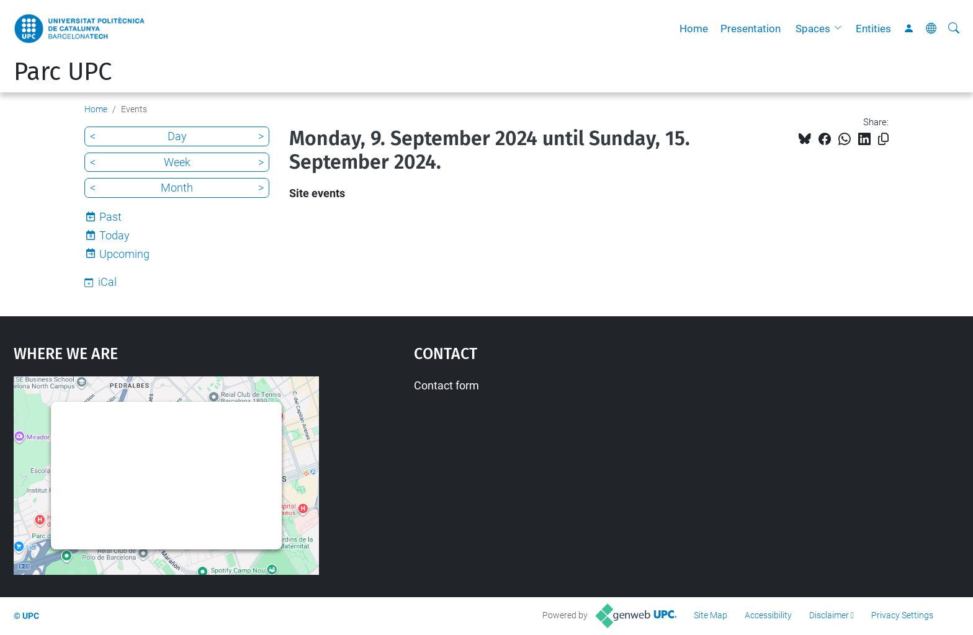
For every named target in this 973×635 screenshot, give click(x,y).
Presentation (750, 28)
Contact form (446, 385)
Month (177, 187)
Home (693, 28)
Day (177, 136)
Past (110, 216)
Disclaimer (829, 615)
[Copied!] (883, 139)
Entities (873, 28)
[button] (841, 28)
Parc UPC (63, 72)
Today (114, 235)
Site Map (710, 615)
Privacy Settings (902, 615)
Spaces (813, 28)
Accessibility (768, 615)
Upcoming (124, 253)
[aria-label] (953, 28)
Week (177, 162)
